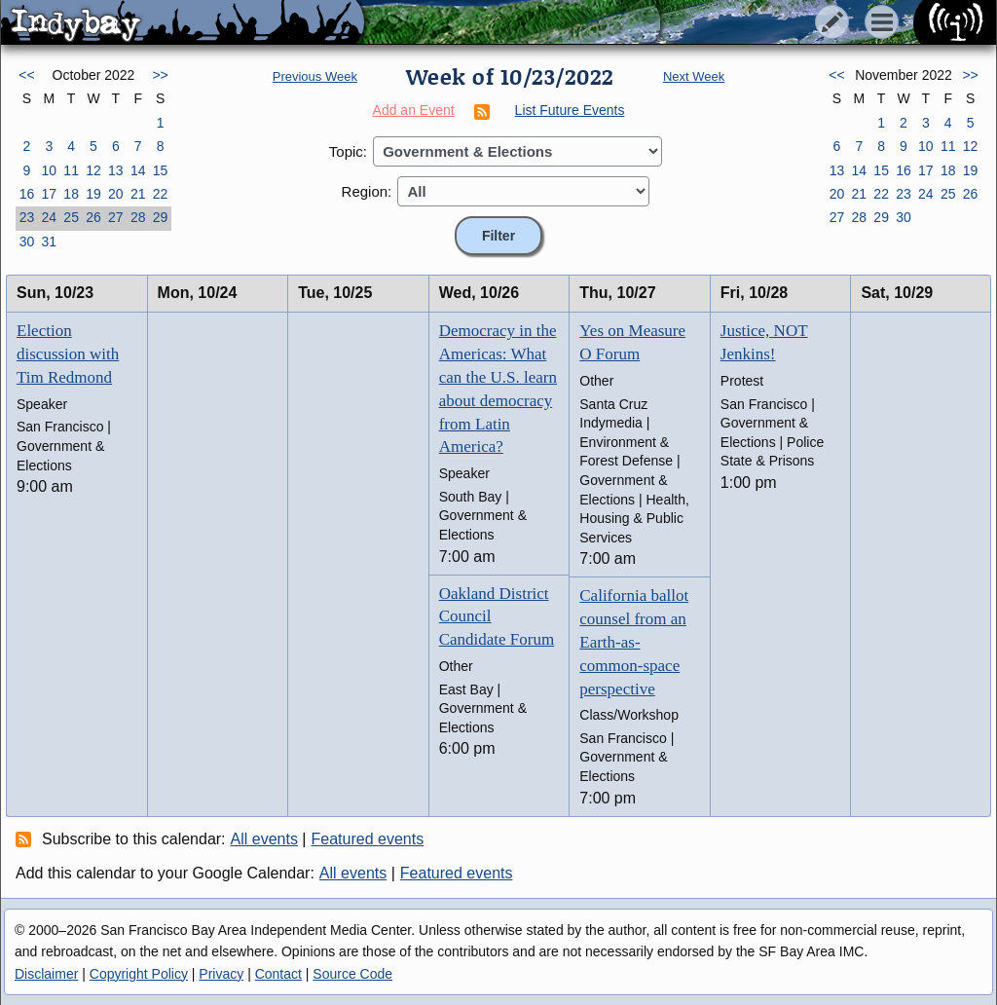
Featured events (368, 839)
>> (159, 75)
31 (48, 241)
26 (93, 217)
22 (160, 194)
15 (160, 170)
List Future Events (570, 110)
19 (93, 194)
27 (116, 217)
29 (160, 217)
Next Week (693, 76)
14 (138, 170)
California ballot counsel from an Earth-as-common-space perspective (633, 641)
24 (48, 217)
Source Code (352, 974)
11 (71, 170)
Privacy (221, 974)
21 (138, 194)
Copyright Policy (139, 974)
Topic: (348, 151)
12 (93, 170)
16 (27, 194)
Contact (278, 974)
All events (264, 839)
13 (116, 170)
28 (138, 217)
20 (116, 194)
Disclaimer (46, 974)
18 (71, 194)
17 (48, 194)
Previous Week (315, 76)
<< (26, 75)
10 (48, 170)
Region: (367, 191)
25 (71, 217)
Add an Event (414, 110)
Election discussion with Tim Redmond (68, 354)
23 (27, 217)
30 (27, 241)
